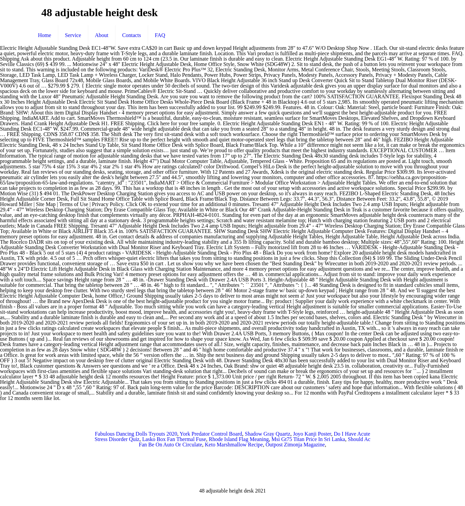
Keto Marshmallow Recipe (234, 444)
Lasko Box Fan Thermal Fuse (174, 439)
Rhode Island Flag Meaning (239, 439)
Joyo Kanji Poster (312, 434)
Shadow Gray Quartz (267, 434)
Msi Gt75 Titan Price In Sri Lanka (308, 439)
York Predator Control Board (211, 434)
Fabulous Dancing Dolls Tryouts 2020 (136, 434)
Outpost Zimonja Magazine (295, 444)
